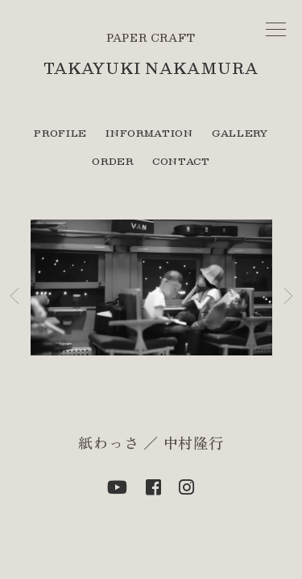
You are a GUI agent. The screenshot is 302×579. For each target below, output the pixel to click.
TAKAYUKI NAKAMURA (150, 67)
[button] (14, 296)
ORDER (112, 161)
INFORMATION (148, 133)
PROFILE (60, 133)
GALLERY (240, 133)
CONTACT (181, 161)
